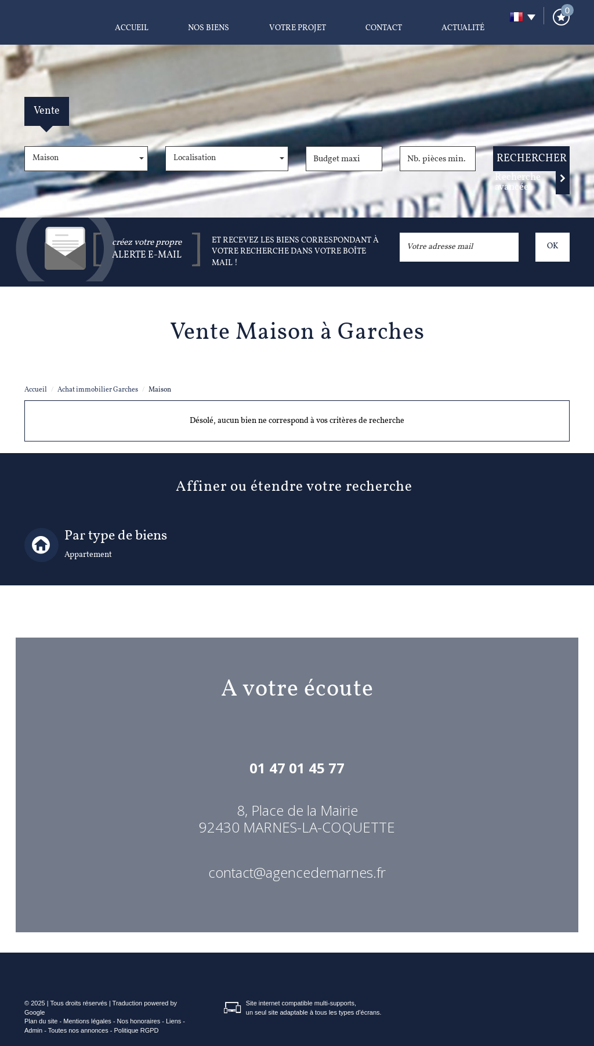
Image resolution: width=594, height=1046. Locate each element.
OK (552, 246)
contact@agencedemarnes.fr (297, 872)
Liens (173, 1021)
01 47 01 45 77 (297, 767)
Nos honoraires (139, 1021)
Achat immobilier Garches (97, 389)
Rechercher (532, 158)
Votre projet (297, 28)
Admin (33, 1030)
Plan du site (40, 1021)
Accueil (131, 28)
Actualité (462, 28)
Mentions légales (87, 1021)
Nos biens (208, 28)
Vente (47, 111)
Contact (383, 28)
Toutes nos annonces (78, 1030)
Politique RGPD (136, 1030)
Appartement (88, 555)
